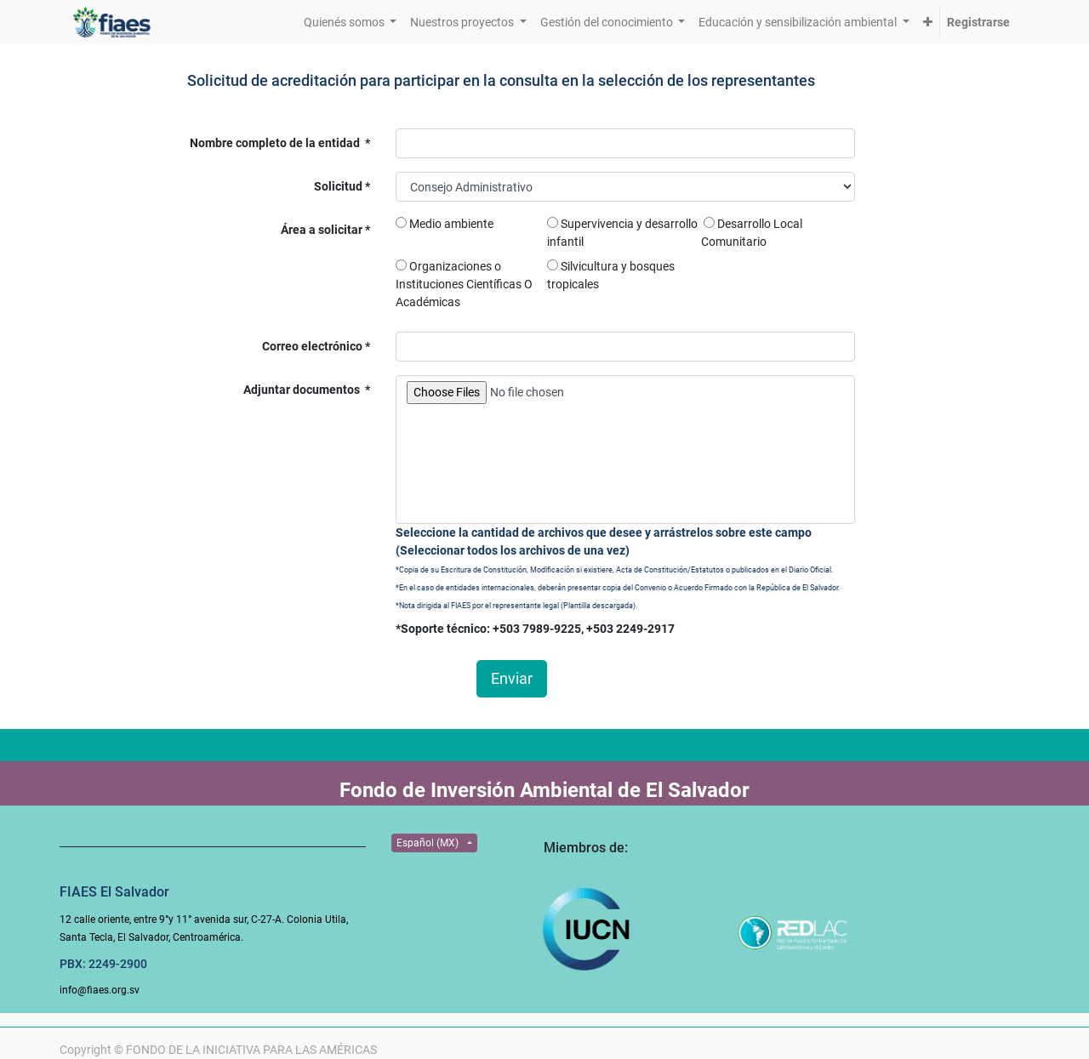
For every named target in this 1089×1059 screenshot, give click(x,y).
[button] (927, 22)
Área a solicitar (323, 229)
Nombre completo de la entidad (276, 143)
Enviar (512, 678)
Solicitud (339, 186)
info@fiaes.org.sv (100, 990)
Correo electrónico (313, 346)
